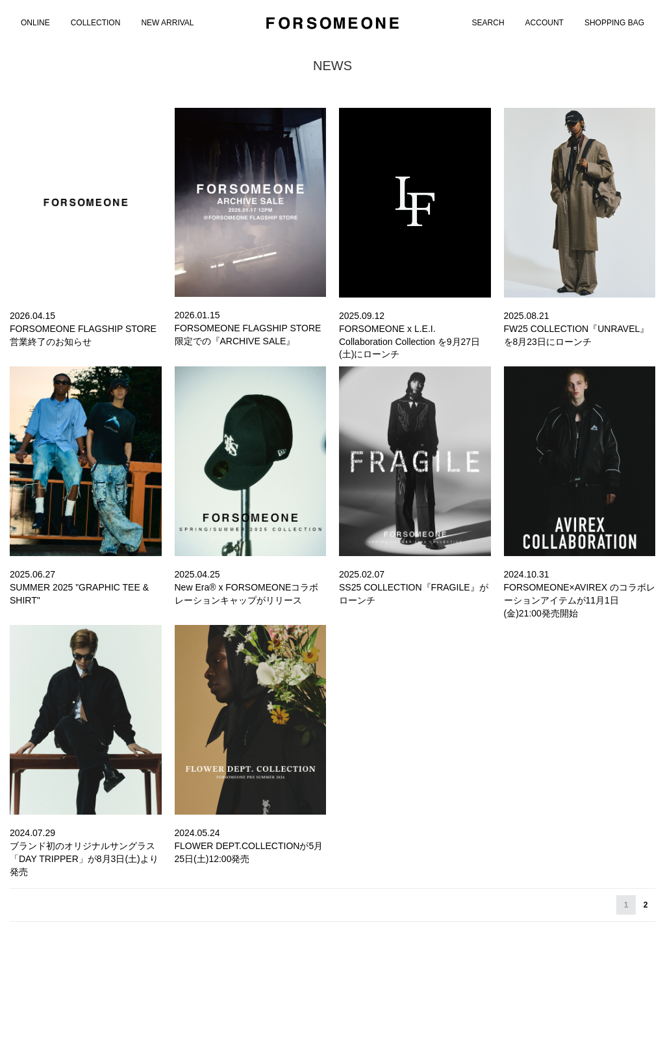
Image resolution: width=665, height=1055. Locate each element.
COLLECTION (96, 22)
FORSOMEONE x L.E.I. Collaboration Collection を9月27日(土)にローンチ (409, 341)
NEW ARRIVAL (167, 22)
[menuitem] (35, 22)
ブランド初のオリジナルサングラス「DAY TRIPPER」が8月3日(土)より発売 (84, 858)
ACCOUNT (544, 22)
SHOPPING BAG (614, 22)
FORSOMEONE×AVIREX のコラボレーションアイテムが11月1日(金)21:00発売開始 (580, 600)
